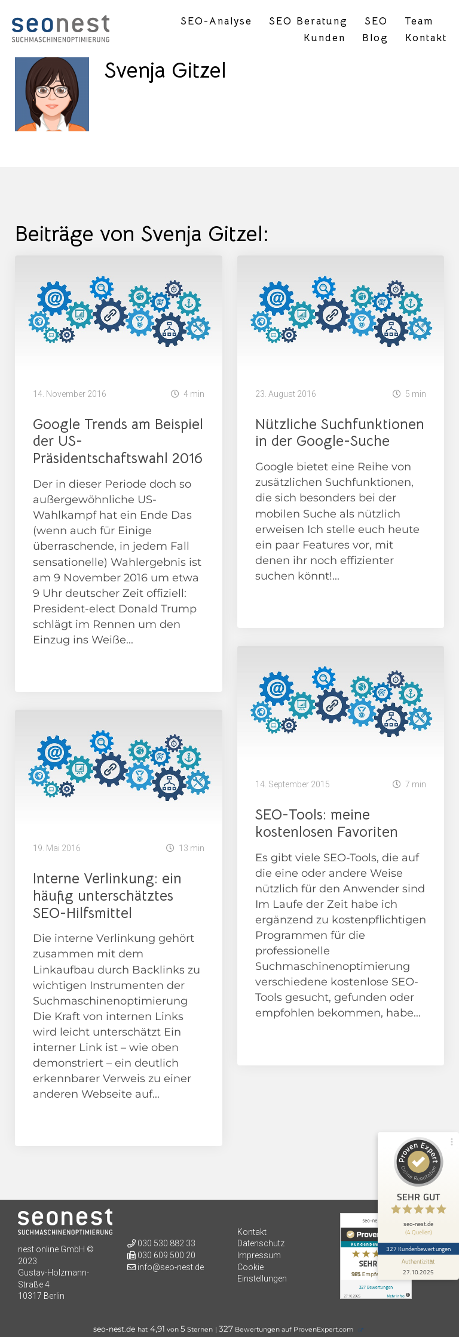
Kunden (324, 38)
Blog (375, 38)
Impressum (259, 1255)
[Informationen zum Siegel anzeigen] (418, 1267)
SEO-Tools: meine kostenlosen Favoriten (326, 823)
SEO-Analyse (216, 21)
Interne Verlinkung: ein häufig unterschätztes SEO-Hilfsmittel (107, 896)
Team (419, 21)
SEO (376, 21)
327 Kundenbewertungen (418, 1248)
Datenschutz (260, 1243)
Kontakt (426, 38)
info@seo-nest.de (170, 1267)
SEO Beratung (308, 21)
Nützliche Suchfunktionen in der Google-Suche (339, 433)
